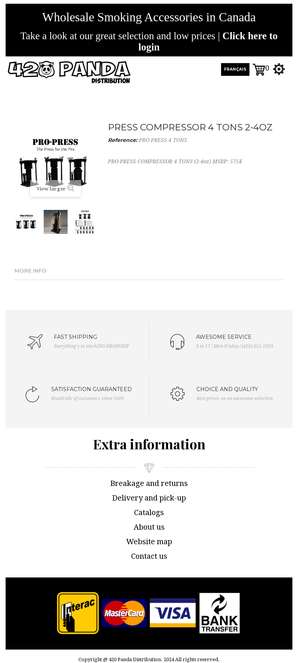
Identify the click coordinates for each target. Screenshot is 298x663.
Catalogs (149, 512)
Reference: (122, 140)
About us (149, 527)
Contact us (149, 556)
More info (31, 270)
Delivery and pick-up (149, 497)
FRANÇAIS (235, 69)
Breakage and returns (149, 483)
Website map (149, 541)
